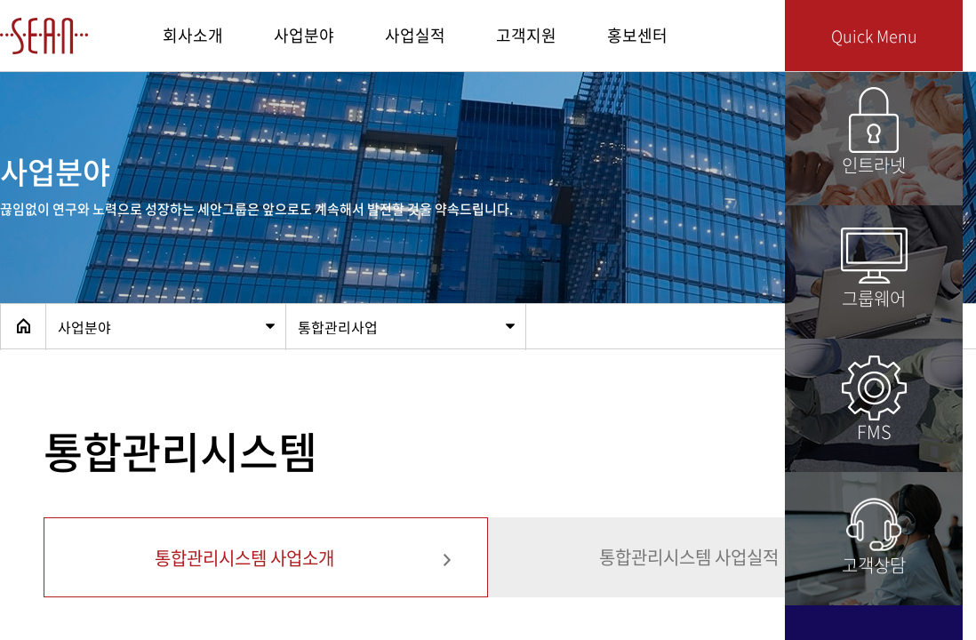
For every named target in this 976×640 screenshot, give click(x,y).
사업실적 (415, 35)
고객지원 (526, 35)
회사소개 (193, 35)
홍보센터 (637, 35)
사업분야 (304, 35)
